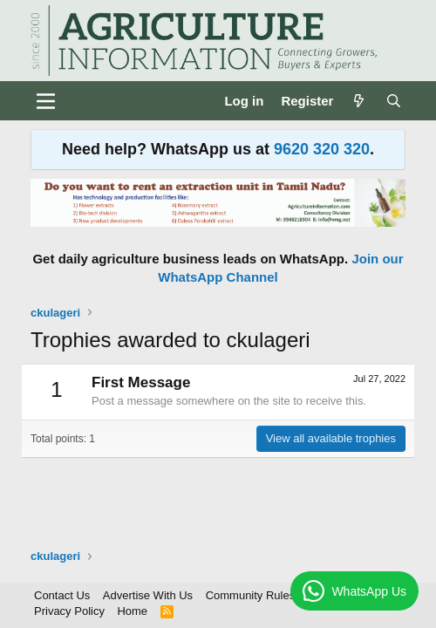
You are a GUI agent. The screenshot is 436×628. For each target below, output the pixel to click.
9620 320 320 (322, 149)
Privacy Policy (69, 611)
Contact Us (62, 595)
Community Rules (251, 595)
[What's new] (359, 101)
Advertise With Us (148, 595)
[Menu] (45, 101)
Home (132, 611)
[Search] (394, 101)
